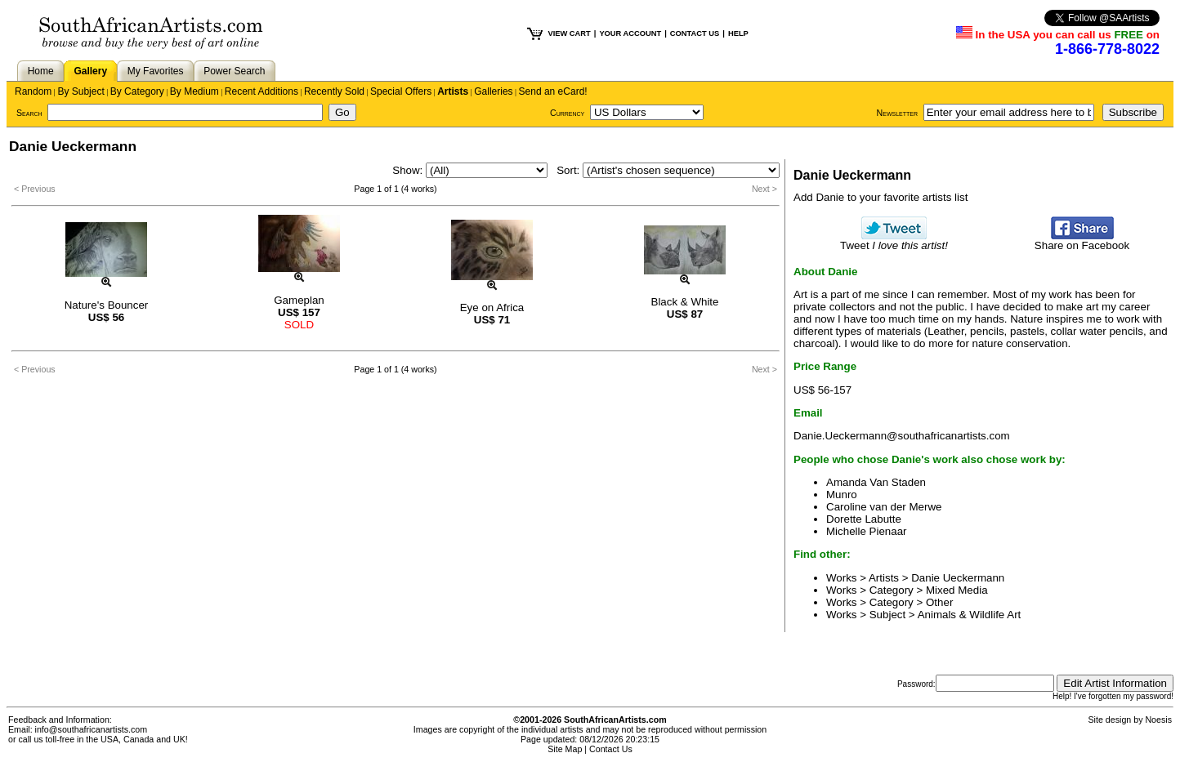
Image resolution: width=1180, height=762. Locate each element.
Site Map (565, 749)
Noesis (1158, 719)
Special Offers (400, 91)
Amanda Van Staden (876, 482)
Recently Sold (334, 91)
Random (33, 91)
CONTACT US (694, 33)
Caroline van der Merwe (884, 507)
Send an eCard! (553, 91)
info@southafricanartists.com (91, 729)
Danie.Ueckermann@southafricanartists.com (901, 436)
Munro (841, 494)
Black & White (685, 302)
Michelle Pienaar (866, 531)
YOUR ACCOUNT (630, 33)
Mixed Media (957, 590)
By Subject (80, 91)
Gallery (90, 71)
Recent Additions (261, 91)
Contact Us (610, 749)
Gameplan (299, 300)
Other (939, 602)
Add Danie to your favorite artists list (880, 197)
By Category (137, 91)
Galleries (493, 91)
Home (41, 71)
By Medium (194, 91)
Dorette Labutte (863, 519)
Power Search (234, 71)
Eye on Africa (492, 307)
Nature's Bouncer (107, 305)
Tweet (894, 240)
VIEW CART (569, 33)
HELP (738, 33)
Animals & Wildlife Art (969, 614)
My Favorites (155, 71)
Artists (452, 91)
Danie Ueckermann (957, 578)
